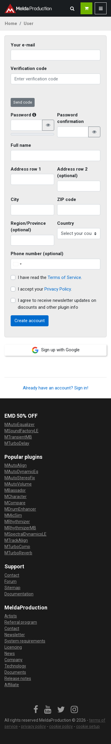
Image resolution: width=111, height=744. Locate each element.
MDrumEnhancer (20, 509)
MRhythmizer (17, 521)
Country (65, 223)
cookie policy (61, 726)
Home (11, 23)
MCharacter (15, 496)
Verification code (29, 68)
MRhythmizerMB (20, 527)
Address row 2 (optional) (72, 172)
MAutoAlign (15, 465)
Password (23, 115)
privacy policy (33, 726)
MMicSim (13, 515)
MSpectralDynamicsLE (25, 534)
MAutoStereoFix (19, 477)
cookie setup (88, 726)
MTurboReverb (18, 552)
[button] (72, 8)
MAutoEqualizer (19, 424)
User (28, 23)
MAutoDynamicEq (21, 471)
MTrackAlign (16, 540)
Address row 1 (26, 169)
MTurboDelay (16, 443)
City (15, 199)
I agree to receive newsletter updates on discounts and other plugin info (57, 304)
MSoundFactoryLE (21, 430)
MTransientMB (18, 437)
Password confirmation (70, 118)
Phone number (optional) (37, 253)
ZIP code (66, 199)
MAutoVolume (18, 484)
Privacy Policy (57, 289)
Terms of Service (64, 277)
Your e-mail (23, 45)
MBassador (15, 490)
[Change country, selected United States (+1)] (17, 264)
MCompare (14, 502)
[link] (35, 709)
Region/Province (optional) (28, 227)
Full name (21, 145)
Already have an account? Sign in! (55, 388)
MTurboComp (17, 546)
